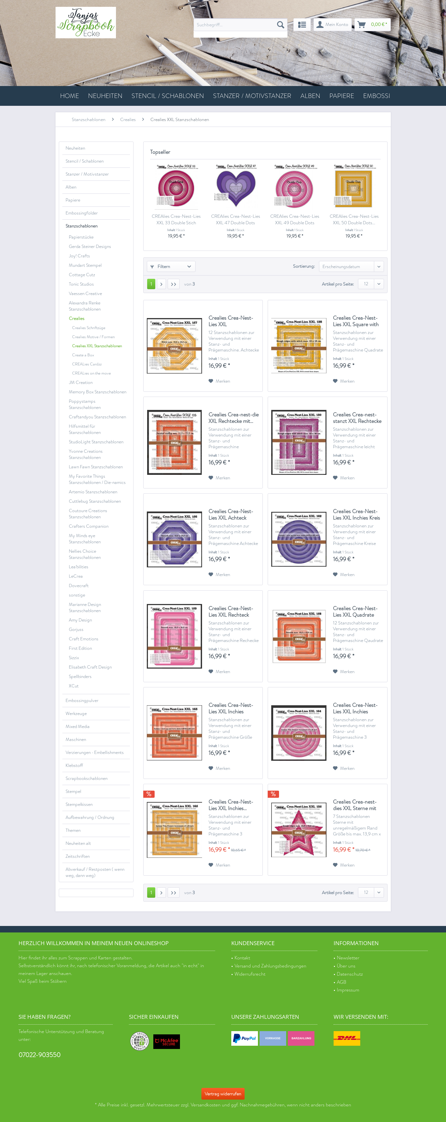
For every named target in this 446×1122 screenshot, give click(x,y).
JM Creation (81, 382)
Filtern (160, 266)
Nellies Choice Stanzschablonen (85, 554)
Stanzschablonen (81, 226)
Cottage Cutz (82, 275)
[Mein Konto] (332, 24)
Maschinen (76, 739)
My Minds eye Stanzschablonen (85, 539)
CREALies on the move (91, 373)
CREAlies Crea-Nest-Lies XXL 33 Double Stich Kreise (176, 219)
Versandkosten (206, 1105)
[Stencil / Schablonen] (168, 96)
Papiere (73, 200)
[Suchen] (280, 24)
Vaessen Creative (85, 293)
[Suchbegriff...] (240, 24)
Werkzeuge (76, 713)
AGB (341, 982)
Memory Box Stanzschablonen (97, 392)
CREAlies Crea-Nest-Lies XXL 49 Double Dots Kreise (294, 219)
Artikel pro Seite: (338, 284)
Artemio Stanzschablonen (93, 492)
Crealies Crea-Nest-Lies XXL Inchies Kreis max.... (356, 514)
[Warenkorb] (372, 24)
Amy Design (80, 620)
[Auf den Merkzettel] (219, 381)
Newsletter (348, 958)
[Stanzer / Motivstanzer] (252, 96)
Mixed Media (78, 726)
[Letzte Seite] (174, 284)
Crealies (76, 318)
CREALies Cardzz (87, 364)
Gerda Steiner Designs (90, 246)
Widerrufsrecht (250, 974)
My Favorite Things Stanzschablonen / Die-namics (97, 479)
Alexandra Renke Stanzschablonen (85, 306)
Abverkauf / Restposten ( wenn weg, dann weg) (95, 872)
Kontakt (242, 958)
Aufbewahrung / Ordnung (90, 817)
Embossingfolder (82, 213)
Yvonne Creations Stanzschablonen (86, 454)
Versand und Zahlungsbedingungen (270, 966)
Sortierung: (304, 266)
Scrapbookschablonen (87, 778)
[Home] (69, 96)
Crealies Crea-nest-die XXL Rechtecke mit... (234, 418)
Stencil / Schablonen (85, 161)
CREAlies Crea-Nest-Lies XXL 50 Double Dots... (354, 219)
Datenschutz (350, 974)
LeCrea (76, 576)
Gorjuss (76, 629)
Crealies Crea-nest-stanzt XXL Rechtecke (357, 418)
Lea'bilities (78, 567)
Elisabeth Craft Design (90, 667)
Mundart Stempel (85, 265)
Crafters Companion (88, 526)
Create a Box (83, 355)
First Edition (80, 648)
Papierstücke (81, 237)
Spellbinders (80, 676)
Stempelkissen (79, 804)
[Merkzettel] (302, 24)
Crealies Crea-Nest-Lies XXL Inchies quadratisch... (231, 708)
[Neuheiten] (105, 96)
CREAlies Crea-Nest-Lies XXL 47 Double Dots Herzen (235, 219)
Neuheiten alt (78, 843)
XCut (74, 686)
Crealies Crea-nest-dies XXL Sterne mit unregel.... (354, 805)
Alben (71, 187)
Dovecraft (79, 586)
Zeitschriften (78, 856)
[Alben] (310, 96)
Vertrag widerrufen (223, 1094)
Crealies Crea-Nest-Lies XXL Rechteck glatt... (231, 611)
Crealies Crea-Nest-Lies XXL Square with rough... (356, 321)
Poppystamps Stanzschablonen (85, 404)
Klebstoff (74, 765)
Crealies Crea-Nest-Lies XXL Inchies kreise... (355, 708)
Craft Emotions (83, 639)
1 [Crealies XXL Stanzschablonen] (151, 284)
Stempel (73, 791)
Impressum (348, 990)
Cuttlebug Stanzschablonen (95, 501)
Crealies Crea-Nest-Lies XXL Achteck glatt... (231, 514)
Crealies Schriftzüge (88, 328)
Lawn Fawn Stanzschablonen (96, 467)
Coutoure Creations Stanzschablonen (88, 514)
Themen (73, 830)
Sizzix (74, 658)
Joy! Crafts (79, 256)
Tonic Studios (81, 284)
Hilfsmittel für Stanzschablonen (85, 429)
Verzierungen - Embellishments (95, 752)
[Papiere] (342, 96)
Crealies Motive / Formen (93, 337)
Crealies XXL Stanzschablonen (97, 346)
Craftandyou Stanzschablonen (97, 417)
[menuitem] (240, 28)
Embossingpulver (82, 700)
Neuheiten (75, 148)
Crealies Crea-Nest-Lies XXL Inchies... (231, 805)
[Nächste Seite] (161, 284)
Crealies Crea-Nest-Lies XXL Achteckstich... (231, 321)
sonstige (77, 595)
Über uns (346, 966)
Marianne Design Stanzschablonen (85, 607)
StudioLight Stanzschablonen (96, 442)
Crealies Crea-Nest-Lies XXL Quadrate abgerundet (355, 611)
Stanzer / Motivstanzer (87, 174)
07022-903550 (39, 1055)
